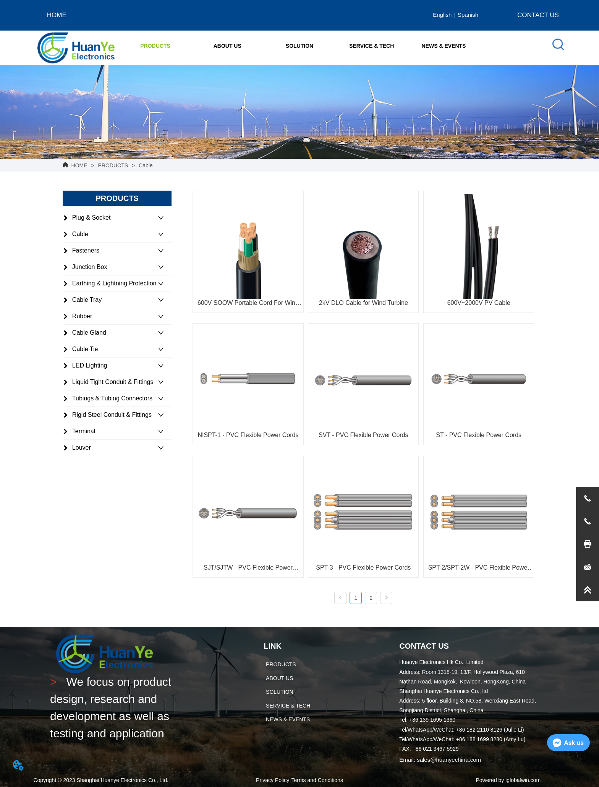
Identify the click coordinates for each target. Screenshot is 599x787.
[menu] (299, 46)
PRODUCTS (113, 165)
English (442, 14)
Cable (144, 165)
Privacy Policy (272, 780)
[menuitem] (155, 46)
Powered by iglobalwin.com (508, 780)
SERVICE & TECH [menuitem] (371, 46)
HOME (79, 165)
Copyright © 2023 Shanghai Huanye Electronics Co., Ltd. (100, 780)
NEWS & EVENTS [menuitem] (444, 46)
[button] (155, 46)
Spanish (468, 14)
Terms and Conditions (317, 780)
